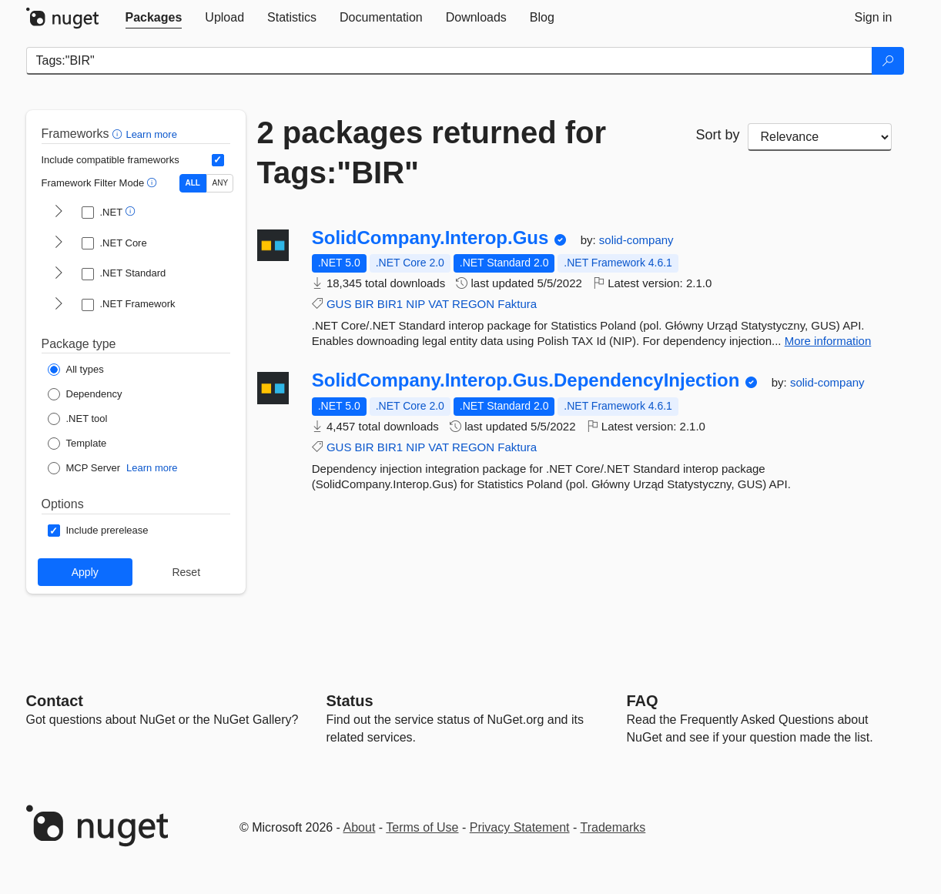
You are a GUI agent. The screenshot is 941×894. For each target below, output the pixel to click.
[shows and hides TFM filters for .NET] (58, 212)
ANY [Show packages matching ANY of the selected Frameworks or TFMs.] (221, 183)
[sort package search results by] (820, 137)
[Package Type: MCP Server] (84, 468)
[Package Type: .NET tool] (78, 419)
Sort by (717, 134)
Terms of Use (422, 827)
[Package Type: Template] (77, 443)
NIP (415, 303)
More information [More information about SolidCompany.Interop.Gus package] (828, 340)
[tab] (154, 18)
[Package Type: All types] (76, 369)
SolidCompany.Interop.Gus (430, 237)
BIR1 (390, 303)
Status (350, 700)
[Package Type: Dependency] (85, 394)
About (359, 827)
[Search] (888, 61)
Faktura (517, 303)
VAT (438, 303)
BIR (364, 303)
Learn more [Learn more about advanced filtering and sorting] (151, 134)
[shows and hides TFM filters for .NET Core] (58, 243)
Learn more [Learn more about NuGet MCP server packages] (151, 468)
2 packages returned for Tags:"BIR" (432, 152)
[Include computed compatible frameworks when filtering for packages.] (218, 160)
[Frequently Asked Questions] (642, 700)
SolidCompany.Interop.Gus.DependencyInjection (526, 380)
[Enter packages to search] (449, 61)
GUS (339, 303)
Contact (54, 700)
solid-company (636, 239)
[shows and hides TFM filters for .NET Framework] (58, 305)
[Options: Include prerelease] (98, 530)
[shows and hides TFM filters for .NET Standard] (58, 274)
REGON (473, 303)
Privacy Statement (520, 827)
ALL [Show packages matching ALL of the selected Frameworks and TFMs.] (193, 183)
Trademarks (613, 827)
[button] (119, 133)
